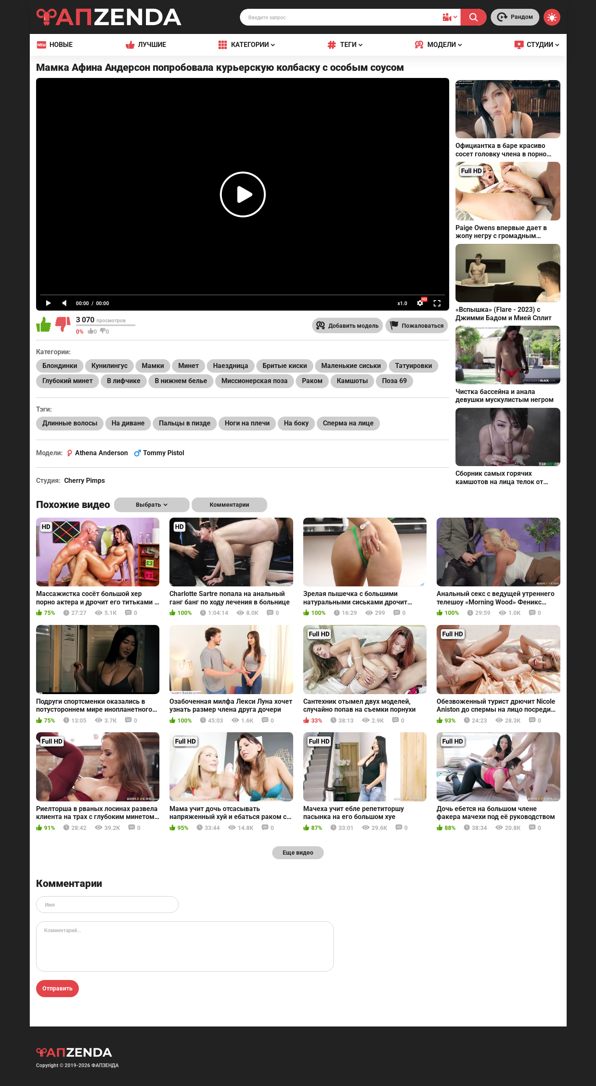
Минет (188, 366)
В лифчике (124, 381)
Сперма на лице (348, 423)
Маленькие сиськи (351, 366)
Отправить (57, 988)
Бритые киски (285, 366)
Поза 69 (394, 381)
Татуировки (413, 366)
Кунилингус (109, 366)
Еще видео (298, 852)
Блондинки (59, 366)
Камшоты (352, 381)
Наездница (230, 366)
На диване (128, 423)
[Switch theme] (552, 17)
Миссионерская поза (254, 381)
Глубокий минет (67, 381)
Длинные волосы (69, 423)
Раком (312, 381)
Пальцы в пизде (185, 423)
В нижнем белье (181, 381)
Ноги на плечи (247, 423)
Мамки (153, 366)
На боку (296, 423)
